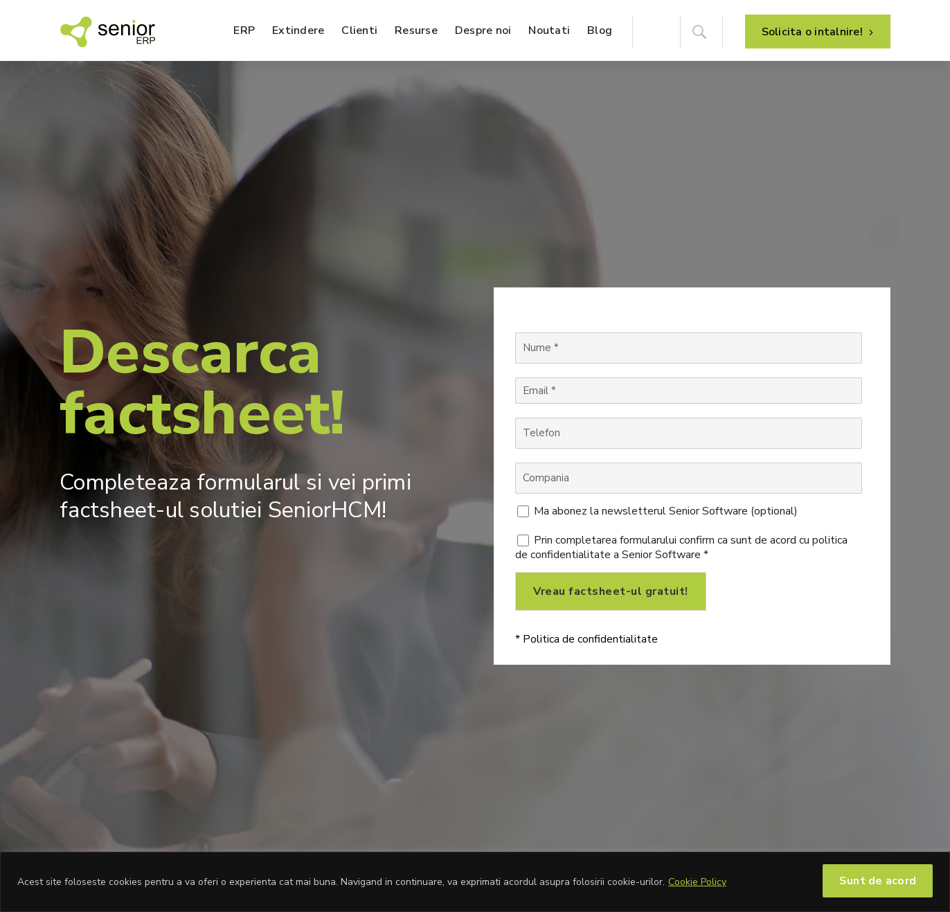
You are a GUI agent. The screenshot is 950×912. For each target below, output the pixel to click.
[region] (475, 882)
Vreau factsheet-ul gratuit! (610, 591)
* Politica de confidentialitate (586, 639)
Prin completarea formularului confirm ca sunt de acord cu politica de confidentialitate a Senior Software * (681, 547)
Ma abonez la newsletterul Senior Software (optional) (666, 511)
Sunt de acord (877, 880)
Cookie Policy (697, 881)
